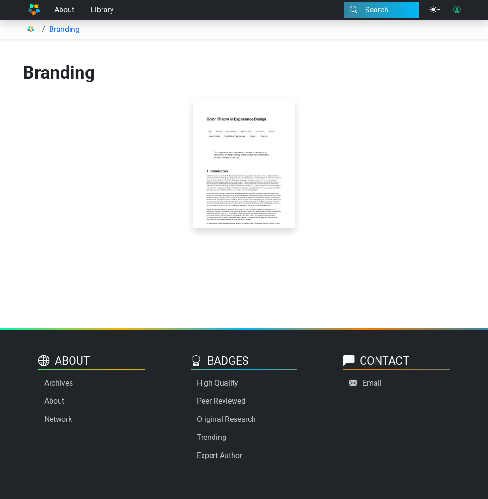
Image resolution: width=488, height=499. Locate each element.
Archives (58, 382)
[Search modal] (381, 10)
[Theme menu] (435, 10)
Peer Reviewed (221, 401)
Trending (211, 437)
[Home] (33, 10)
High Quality (217, 382)
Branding (64, 29)
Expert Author (219, 455)
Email (372, 382)
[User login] (457, 10)
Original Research (226, 419)
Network (58, 419)
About (64, 9)
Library (102, 9)
